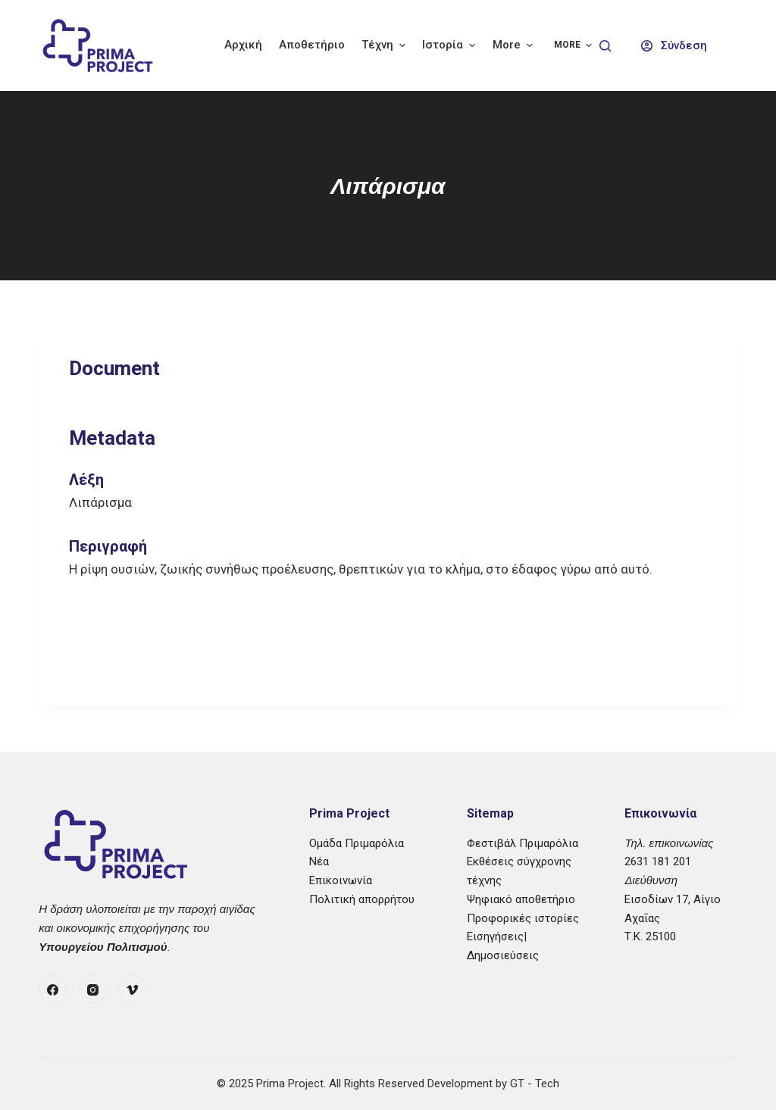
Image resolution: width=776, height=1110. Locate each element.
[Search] (605, 46)
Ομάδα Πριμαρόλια (356, 843)
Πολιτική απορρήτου (362, 899)
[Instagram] (93, 989)
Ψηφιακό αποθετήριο (521, 899)
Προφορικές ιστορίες (523, 918)
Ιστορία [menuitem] (450, 45)
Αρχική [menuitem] (243, 45)
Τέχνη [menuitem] (385, 45)
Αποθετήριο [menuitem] (312, 45)
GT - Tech (534, 1083)
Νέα (319, 861)
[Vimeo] (132, 989)
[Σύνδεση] (674, 45)
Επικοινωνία (340, 880)
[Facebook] (53, 989)
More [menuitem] (515, 45)
